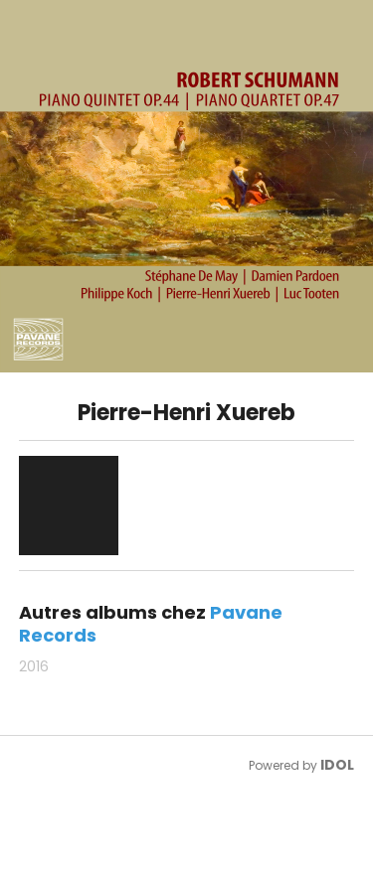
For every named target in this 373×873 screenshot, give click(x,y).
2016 (34, 666)
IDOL (337, 765)
